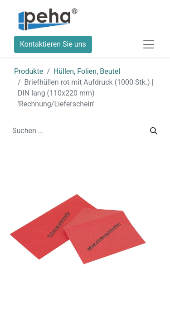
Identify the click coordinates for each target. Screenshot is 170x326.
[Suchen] (153, 130)
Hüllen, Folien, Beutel (86, 71)
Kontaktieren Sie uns (53, 44)
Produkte (28, 71)
